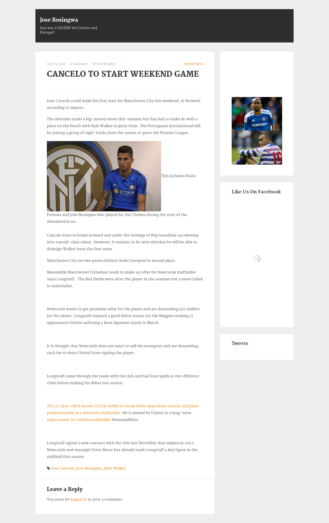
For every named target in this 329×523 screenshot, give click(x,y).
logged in (78, 499)
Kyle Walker (115, 468)
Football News (193, 64)
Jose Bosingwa (59, 20)
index (111, 64)
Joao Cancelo (62, 468)
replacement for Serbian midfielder (79, 420)
